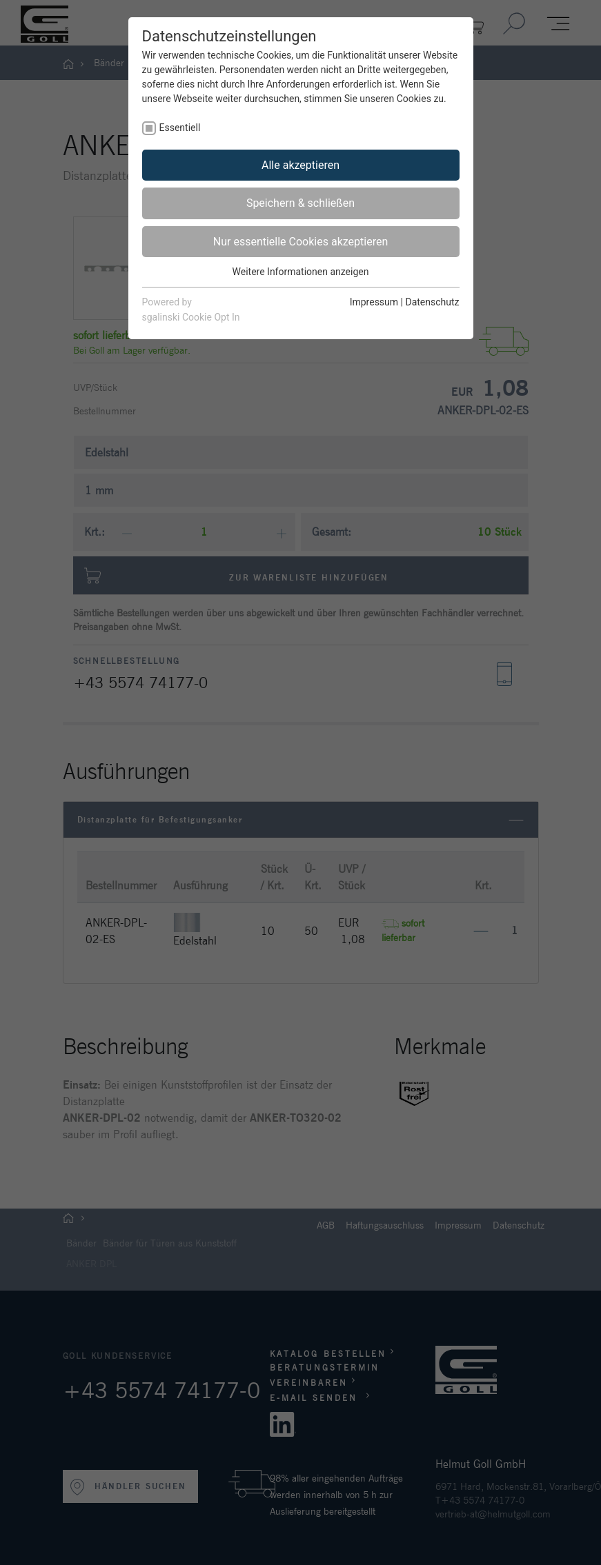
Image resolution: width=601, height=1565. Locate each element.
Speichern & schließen (300, 203)
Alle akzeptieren (300, 165)
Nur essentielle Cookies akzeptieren (300, 241)
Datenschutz (432, 301)
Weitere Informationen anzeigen (301, 271)
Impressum (374, 301)
